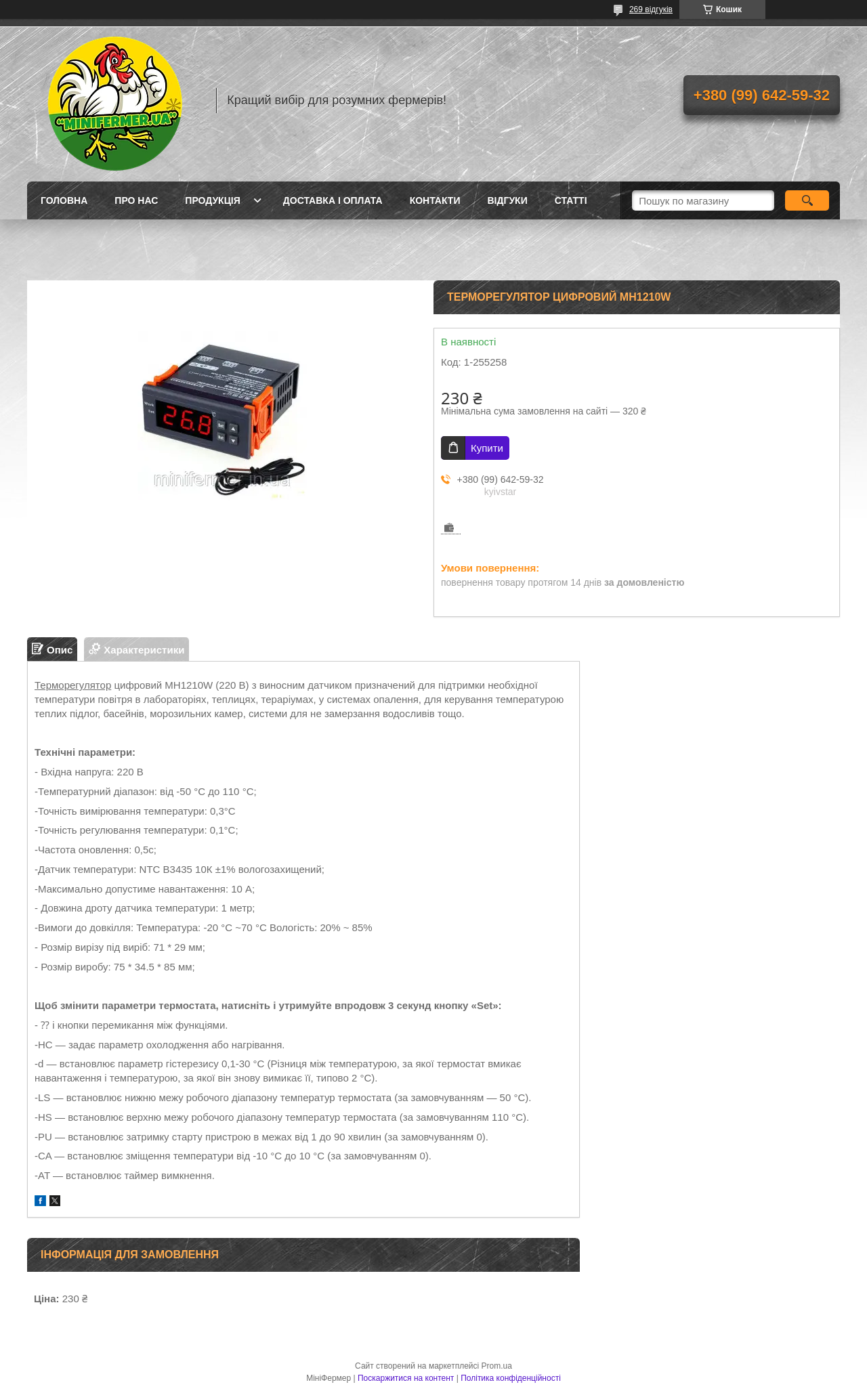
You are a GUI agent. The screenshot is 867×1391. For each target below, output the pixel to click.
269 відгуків (651, 9)
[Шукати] (807, 200)
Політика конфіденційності (511, 1378)
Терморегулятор (73, 685)
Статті (571, 200)
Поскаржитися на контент (406, 1378)
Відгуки (507, 200)
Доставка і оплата (333, 200)
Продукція (212, 200)
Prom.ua (497, 1366)
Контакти (435, 200)
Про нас (136, 200)
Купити (487, 448)
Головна (64, 200)
